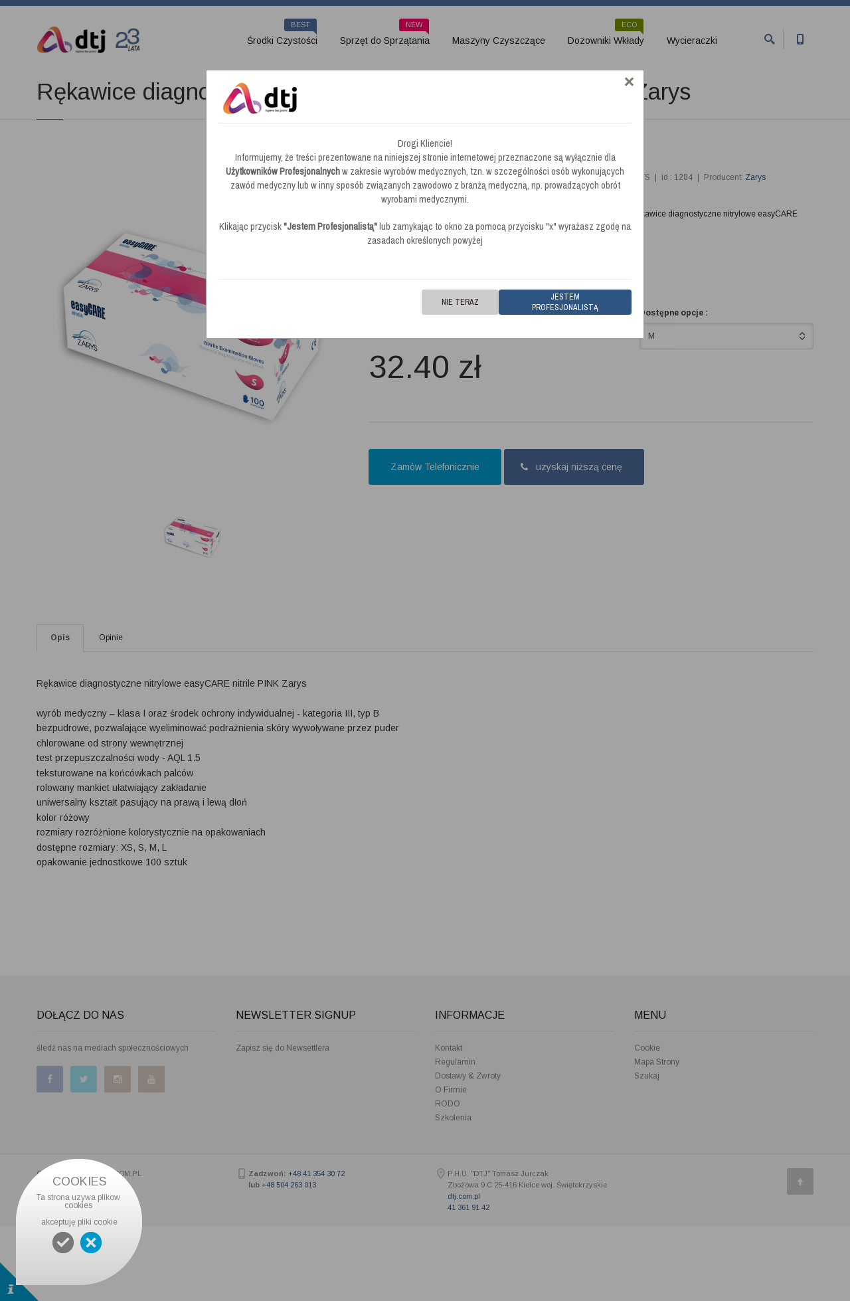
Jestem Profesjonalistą (565, 302)
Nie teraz (460, 302)
